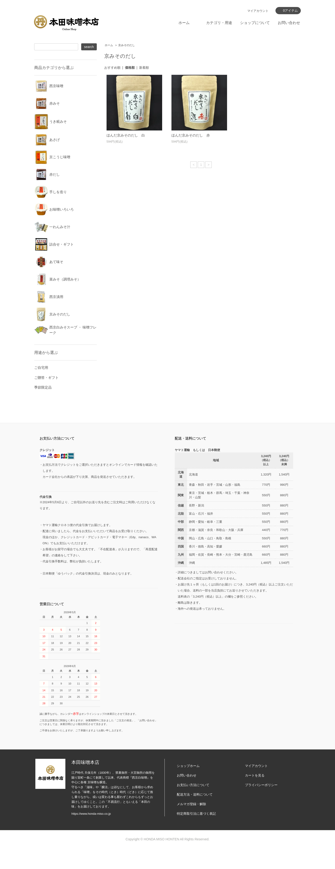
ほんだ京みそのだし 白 (126, 135)
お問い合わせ (289, 23)
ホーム (184, 23)
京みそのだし (126, 45)
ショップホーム (188, 787)
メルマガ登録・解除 (191, 825)
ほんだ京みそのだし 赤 (190, 135)
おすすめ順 (112, 67)
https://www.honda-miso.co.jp (91, 834)
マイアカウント (257, 11)
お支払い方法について (193, 806)
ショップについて (255, 23)
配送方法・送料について (195, 815)
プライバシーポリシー (261, 806)
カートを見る (255, 796)
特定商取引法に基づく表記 (196, 834)
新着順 (144, 67)
